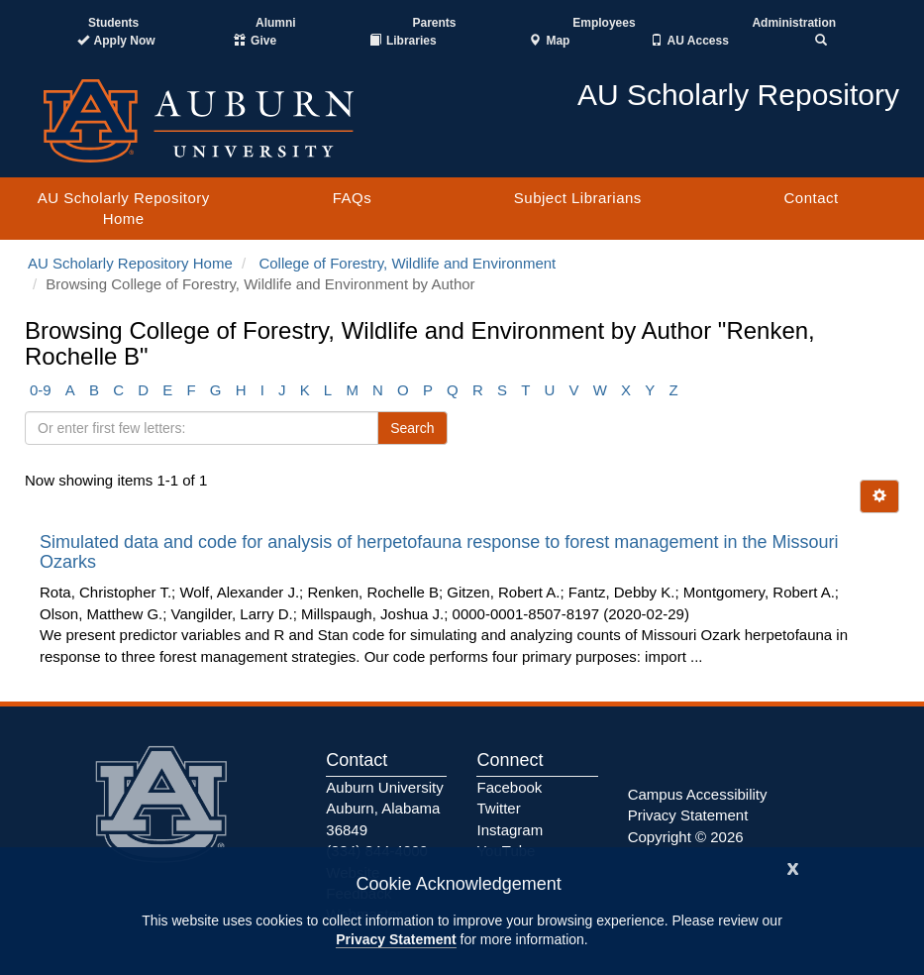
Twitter (498, 808)
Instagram (509, 829)
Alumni (276, 23)
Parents (434, 23)
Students (113, 23)
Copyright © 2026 (686, 836)
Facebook (509, 787)
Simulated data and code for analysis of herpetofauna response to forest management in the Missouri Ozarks (439, 552)
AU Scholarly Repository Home (124, 208)
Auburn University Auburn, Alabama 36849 (384, 808)
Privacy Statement (396, 939)
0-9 (40, 389)
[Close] (793, 866)
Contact (810, 197)
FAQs (352, 197)
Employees (603, 23)
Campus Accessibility (698, 794)
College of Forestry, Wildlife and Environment (407, 263)
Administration (794, 23)
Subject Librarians (578, 197)
